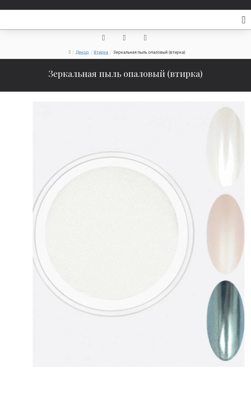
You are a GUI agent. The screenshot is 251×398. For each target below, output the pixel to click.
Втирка (101, 52)
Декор (82, 52)
